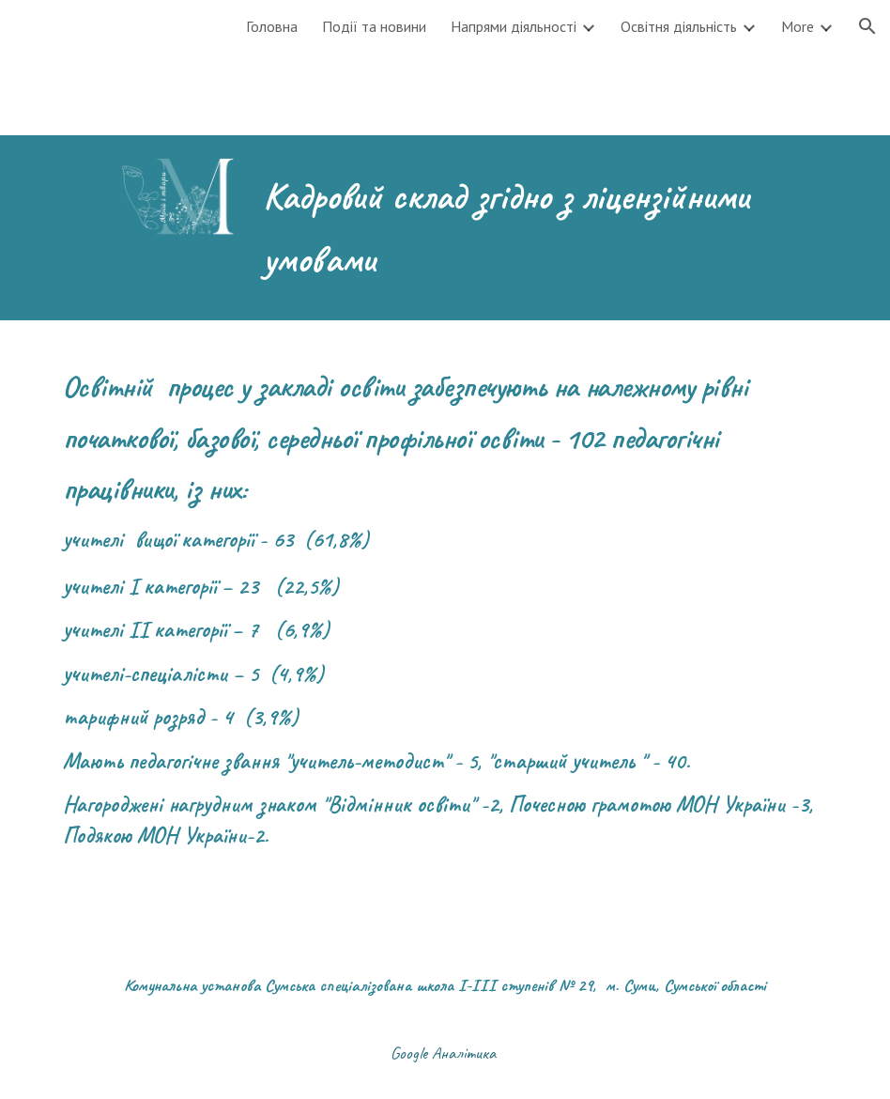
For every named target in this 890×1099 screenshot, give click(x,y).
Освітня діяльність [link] (679, 26)
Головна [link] (272, 26)
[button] (867, 26)
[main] (512, 228)
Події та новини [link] (374, 26)
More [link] (797, 26)
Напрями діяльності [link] (513, 26)
